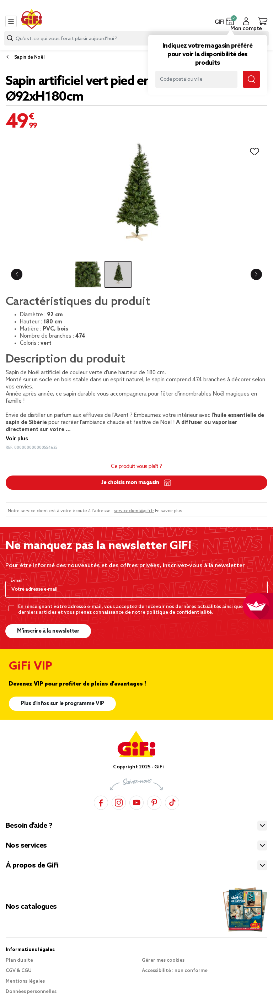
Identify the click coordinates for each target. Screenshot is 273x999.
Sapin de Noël (29, 57)
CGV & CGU (19, 970)
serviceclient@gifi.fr (134, 511)
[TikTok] (172, 801)
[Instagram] (119, 801)
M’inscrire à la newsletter (48, 631)
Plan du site (19, 960)
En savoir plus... (170, 511)
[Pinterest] (154, 801)
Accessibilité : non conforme (175, 970)
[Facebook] (101, 801)
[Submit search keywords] (251, 79)
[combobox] (136, 38)
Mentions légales (25, 981)
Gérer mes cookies (163, 960)
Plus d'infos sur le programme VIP (62, 703)
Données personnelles (31, 991)
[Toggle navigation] (11, 21)
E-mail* (18, 580)
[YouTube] (136, 801)
